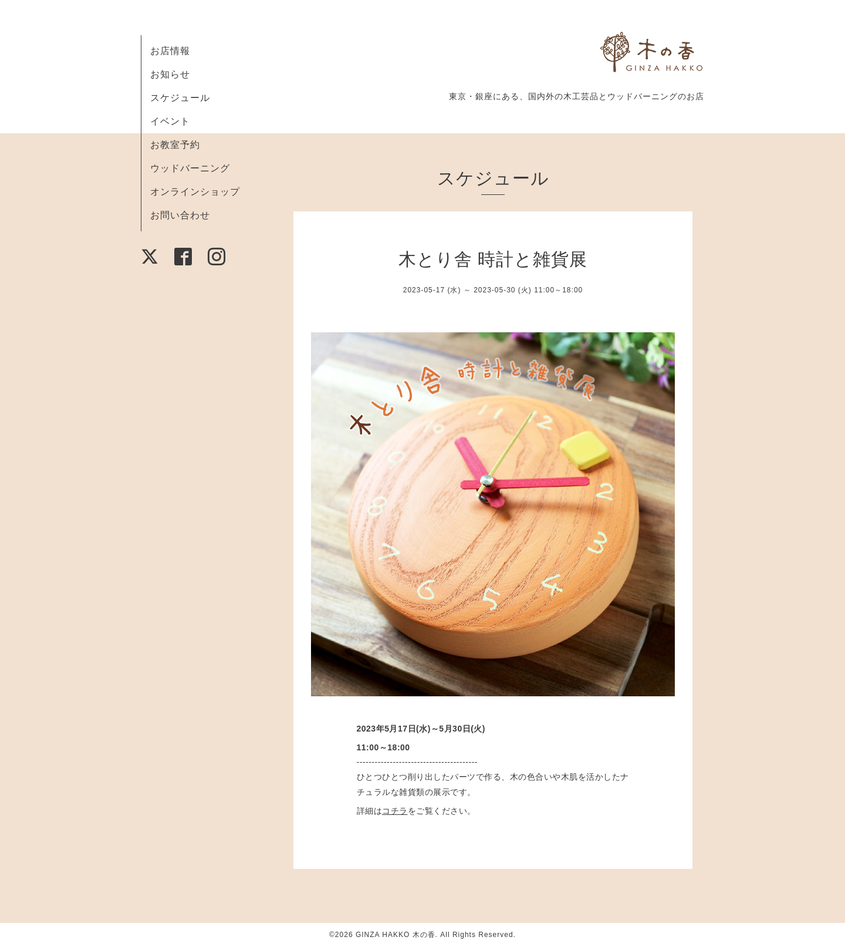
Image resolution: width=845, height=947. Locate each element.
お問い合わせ (180, 215)
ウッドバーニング (190, 168)
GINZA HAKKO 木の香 (395, 935)
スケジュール (180, 98)
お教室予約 (175, 145)
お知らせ (170, 74)
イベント (170, 121)
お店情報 (170, 51)
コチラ (395, 810)
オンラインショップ (195, 192)
